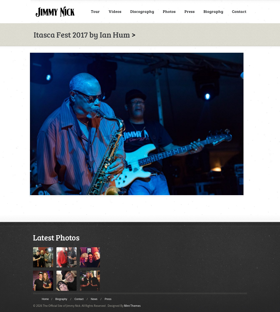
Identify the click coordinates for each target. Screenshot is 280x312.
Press (189, 11)
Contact (239, 11)
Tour (95, 11)
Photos (169, 11)
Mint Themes (132, 305)
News (94, 299)
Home (45, 299)
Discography (142, 11)
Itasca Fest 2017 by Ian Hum (82, 34)
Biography (213, 11)
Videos (114, 11)
